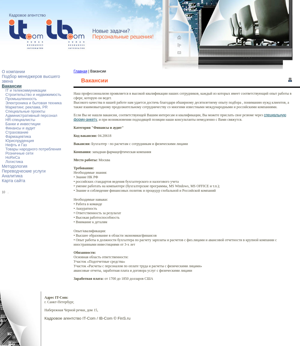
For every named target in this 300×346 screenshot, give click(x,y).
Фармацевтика (18, 137)
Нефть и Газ (16, 145)
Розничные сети (19, 153)
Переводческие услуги (24, 171)
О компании (13, 71)
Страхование (16, 132)
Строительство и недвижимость (33, 95)
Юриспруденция (19, 141)
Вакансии (12, 86)
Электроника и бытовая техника (33, 103)
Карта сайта (13, 180)
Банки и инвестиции (22, 124)
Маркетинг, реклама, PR (26, 107)
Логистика (14, 162)
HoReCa (12, 157)
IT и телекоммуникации (25, 90)
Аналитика (12, 175)
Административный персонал (31, 116)
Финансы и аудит (20, 128)
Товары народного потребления (33, 149)
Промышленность (21, 99)
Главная (80, 71)
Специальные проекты (25, 111)
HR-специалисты (20, 120)
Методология (14, 166)
